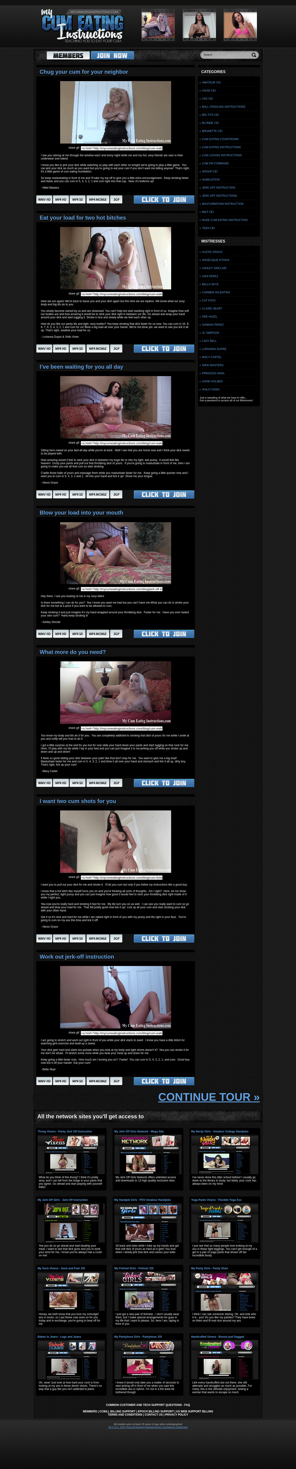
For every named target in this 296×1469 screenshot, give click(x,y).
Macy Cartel (212, 357)
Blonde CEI (210, 123)
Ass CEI (207, 98)
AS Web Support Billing (194, 1411)
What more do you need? (73, 652)
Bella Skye (210, 284)
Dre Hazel (210, 316)
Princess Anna (213, 373)
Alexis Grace (212, 252)
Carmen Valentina (216, 292)
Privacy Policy (176, 1414)
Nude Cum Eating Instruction (225, 220)
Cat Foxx (209, 300)
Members (90, 1411)
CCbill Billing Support (117, 1411)
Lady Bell (209, 341)
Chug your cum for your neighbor (84, 72)
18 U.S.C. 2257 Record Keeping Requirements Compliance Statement (148, 1427)
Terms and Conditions (125, 1414)
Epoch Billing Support (156, 1411)
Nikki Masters (213, 365)
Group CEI (210, 171)
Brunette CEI (212, 131)
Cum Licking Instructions (222, 155)
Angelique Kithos (215, 260)
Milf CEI (208, 212)
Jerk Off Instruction (218, 187)
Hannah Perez (213, 324)
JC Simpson (210, 332)
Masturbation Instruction (223, 203)
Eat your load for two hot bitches (83, 218)
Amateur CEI (211, 82)
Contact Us (154, 1414)
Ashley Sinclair (214, 268)
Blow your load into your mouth (81, 512)
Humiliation (211, 179)
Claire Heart (212, 308)
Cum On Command (215, 163)
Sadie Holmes (212, 381)
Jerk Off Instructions (219, 195)
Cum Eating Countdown (220, 139)
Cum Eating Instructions (221, 147)
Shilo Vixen (210, 389)
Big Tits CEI (210, 115)
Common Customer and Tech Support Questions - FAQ (148, 1405)
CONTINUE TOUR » (209, 1097)
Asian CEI (209, 90)
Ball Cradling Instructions (224, 106)
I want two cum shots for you (78, 801)
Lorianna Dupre (214, 349)
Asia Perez (210, 276)
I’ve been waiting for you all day (81, 367)
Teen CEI (208, 228)
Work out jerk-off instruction (77, 957)
